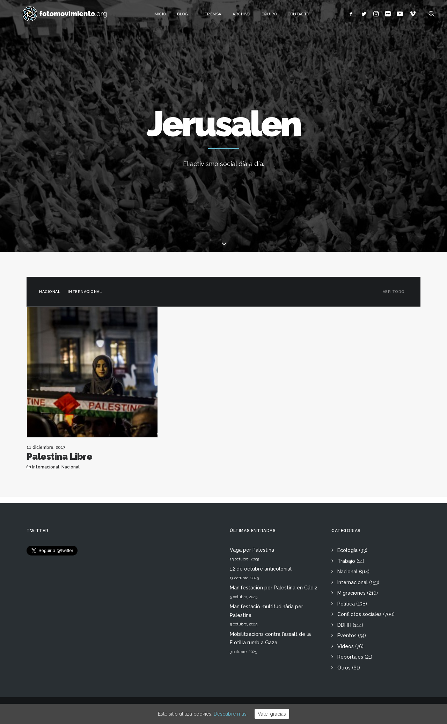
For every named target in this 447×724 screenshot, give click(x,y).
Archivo (249, 16)
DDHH (344, 625)
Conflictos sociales (359, 614)
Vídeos (345, 646)
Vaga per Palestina (252, 550)
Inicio (167, 16)
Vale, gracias (272, 714)
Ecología (347, 550)
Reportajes (350, 657)
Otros (344, 668)
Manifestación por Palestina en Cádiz (273, 587)
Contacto (305, 16)
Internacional (85, 291)
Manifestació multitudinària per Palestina (266, 611)
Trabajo (346, 561)
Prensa (220, 16)
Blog (192, 16)
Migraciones (351, 593)
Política (346, 604)
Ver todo (394, 291)
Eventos (347, 635)
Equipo (276, 16)
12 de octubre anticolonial (261, 569)
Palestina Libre (59, 456)
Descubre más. (231, 714)
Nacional (49, 291)
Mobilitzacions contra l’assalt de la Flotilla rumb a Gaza (270, 638)
